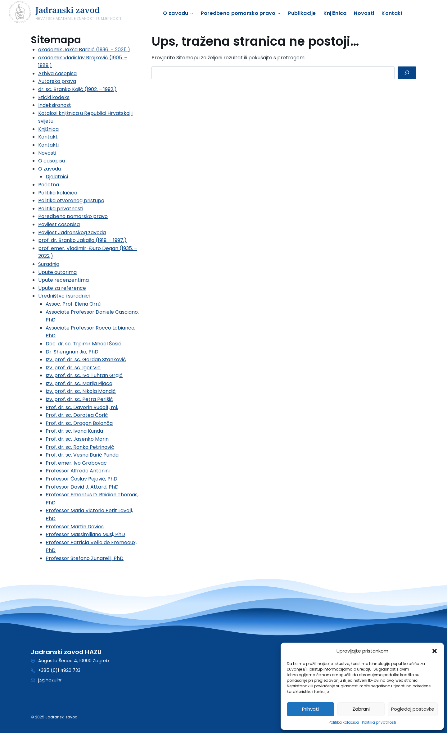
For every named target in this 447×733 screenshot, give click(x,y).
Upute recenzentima (63, 280)
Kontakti (48, 144)
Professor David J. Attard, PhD (82, 486)
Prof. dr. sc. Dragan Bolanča (79, 423)
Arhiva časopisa (57, 73)
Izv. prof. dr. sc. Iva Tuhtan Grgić (84, 375)
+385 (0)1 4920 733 (59, 670)
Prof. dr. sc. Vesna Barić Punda (82, 454)
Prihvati (310, 709)
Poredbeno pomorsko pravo (73, 216)
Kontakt (392, 13)
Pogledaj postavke (412, 709)
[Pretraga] (407, 72)
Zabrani (361, 709)
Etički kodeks (54, 97)
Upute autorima (57, 272)
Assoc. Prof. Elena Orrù (73, 303)
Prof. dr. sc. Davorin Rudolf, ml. (82, 407)
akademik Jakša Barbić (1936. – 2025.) (84, 49)
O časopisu (51, 160)
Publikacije (302, 13)
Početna (48, 184)
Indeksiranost (54, 105)
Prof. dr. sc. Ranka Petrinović (80, 447)
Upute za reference (62, 288)
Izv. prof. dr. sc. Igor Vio (73, 367)
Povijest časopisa (59, 224)
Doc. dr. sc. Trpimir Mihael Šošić (83, 343)
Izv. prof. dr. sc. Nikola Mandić (81, 391)
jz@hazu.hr (50, 680)
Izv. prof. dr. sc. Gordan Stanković (86, 359)
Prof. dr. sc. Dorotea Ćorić (77, 415)
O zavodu (49, 168)
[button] (434, 651)
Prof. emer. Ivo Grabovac (76, 463)
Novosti (364, 13)
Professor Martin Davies (75, 526)
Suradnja (48, 264)
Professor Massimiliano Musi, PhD (85, 534)
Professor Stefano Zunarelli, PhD (85, 558)
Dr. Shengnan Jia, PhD (72, 351)
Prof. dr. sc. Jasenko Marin (77, 439)
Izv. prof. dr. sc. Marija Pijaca (79, 383)
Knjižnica (335, 13)
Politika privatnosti (379, 722)
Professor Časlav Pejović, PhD (81, 478)
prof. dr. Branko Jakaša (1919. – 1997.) (82, 240)
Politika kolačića (344, 722)
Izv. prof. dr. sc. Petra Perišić (79, 399)
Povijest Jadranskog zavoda (72, 232)
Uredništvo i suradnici (64, 295)
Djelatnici (57, 176)
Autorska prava (57, 81)
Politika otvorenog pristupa (71, 200)
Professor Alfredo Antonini (78, 470)
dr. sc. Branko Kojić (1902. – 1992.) (77, 89)
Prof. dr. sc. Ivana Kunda (74, 431)
